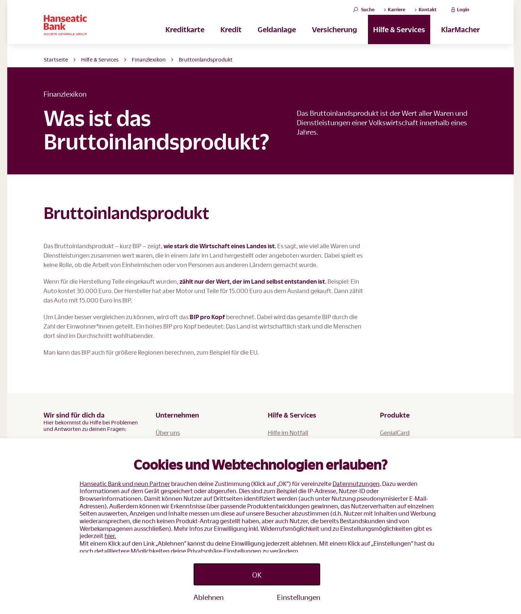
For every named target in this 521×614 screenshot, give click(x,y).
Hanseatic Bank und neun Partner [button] (125, 483)
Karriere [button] (394, 13)
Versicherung (334, 37)
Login (459, 13)
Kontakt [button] (425, 13)
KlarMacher (460, 37)
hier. (110, 535)
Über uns (168, 432)
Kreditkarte (184, 37)
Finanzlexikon (149, 59)
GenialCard (395, 432)
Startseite (56, 59)
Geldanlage (277, 37)
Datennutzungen (356, 483)
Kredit (231, 37)
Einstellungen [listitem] (298, 597)
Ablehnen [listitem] (209, 597)
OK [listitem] (257, 575)
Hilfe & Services (399, 37)
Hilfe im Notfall (288, 432)
